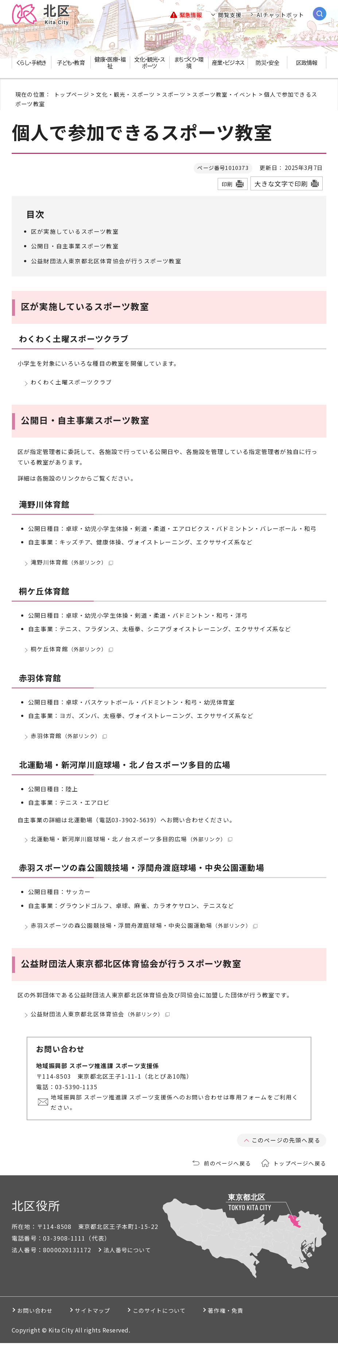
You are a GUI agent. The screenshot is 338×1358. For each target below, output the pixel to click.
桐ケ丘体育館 (72, 653)
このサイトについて (180, 1325)
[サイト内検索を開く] (319, 13)
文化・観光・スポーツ (125, 94)
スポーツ (174, 94)
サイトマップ (104, 1325)
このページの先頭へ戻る (286, 1155)
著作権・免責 (257, 1325)
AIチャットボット (280, 15)
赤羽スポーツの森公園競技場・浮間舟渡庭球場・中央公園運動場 (144, 936)
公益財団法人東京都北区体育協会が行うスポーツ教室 (106, 260)
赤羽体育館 (69, 742)
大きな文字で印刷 (281, 183)
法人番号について (129, 1264)
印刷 (227, 184)
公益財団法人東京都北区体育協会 (100, 1027)
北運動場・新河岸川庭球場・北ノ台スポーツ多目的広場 (131, 847)
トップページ (71, 94)
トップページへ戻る (299, 1178)
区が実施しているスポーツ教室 (75, 231)
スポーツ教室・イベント (224, 94)
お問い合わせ (38, 1325)
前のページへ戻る (227, 1178)
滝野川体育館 (72, 565)
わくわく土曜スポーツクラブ (71, 383)
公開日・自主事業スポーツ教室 (75, 245)
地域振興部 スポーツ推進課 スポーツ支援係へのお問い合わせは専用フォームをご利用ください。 (176, 1117)
